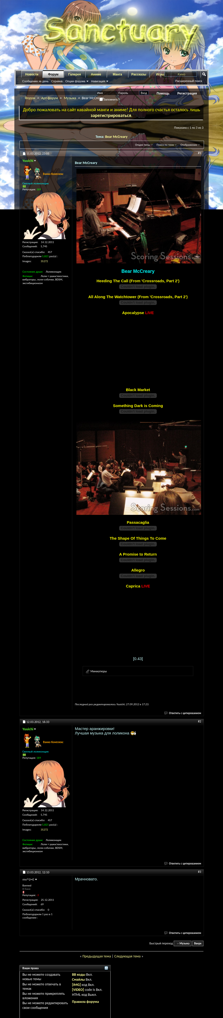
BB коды (78, 974)
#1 (199, 153)
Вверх (197, 943)
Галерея (74, 74)
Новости (31, 74)
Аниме (96, 74)
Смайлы (78, 979)
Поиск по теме (165, 144)
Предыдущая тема (96, 956)
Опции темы (142, 144)
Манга (117, 74)
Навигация (98, 81)
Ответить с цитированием (183, 713)
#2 (199, 721)
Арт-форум (49, 98)
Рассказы (138, 74)
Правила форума (85, 1001)
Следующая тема (127, 956)
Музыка (70, 98)
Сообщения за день (35, 81)
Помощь (163, 93)
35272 (44, 261)
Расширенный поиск (188, 81)
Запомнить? (109, 99)
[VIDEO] (78, 989)
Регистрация (187, 93)
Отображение (188, 144)
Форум (53, 74)
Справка (56, 81)
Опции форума (75, 81)
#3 (199, 872)
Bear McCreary (116, 136)
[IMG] (76, 984)
